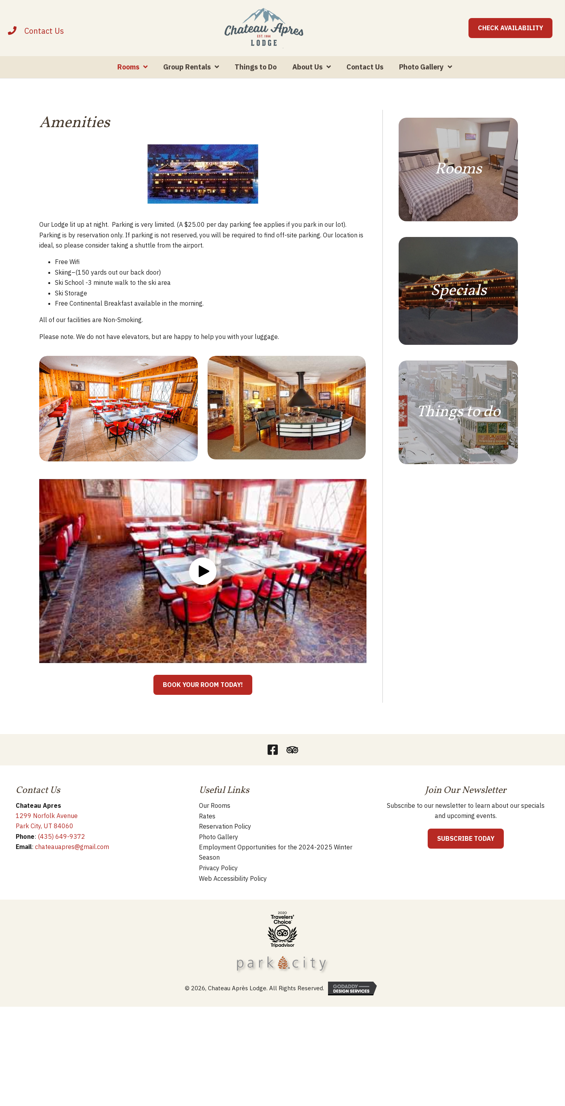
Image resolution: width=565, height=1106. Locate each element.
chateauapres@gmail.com (72, 876)
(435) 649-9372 (61, 866)
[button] (203, 600)
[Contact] (44, 45)
